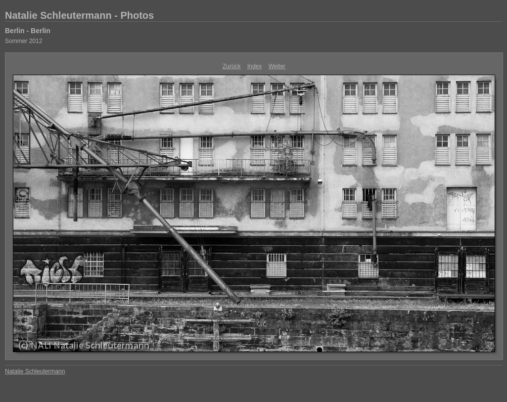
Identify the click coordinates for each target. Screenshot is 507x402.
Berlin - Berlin (27, 31)
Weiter (277, 66)
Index (254, 66)
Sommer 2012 (23, 41)
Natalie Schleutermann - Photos (79, 15)
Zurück (232, 66)
